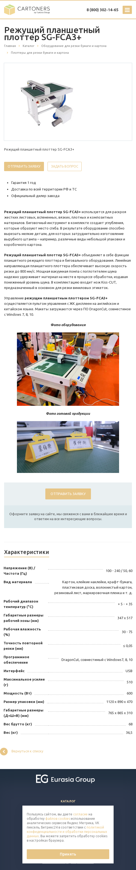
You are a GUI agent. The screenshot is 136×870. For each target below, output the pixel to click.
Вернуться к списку (21, 751)
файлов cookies (57, 818)
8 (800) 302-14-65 (102, 10)
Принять (68, 854)
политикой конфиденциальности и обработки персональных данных (67, 832)
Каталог (68, 801)
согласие (80, 814)
